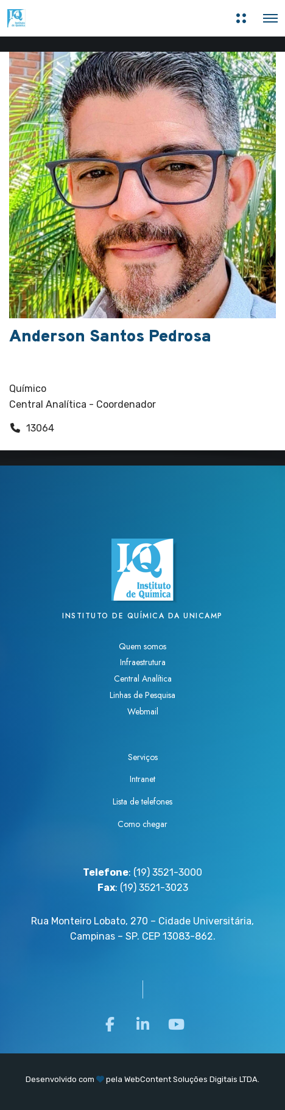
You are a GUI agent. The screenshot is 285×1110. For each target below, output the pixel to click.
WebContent (147, 1079)
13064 (40, 428)
